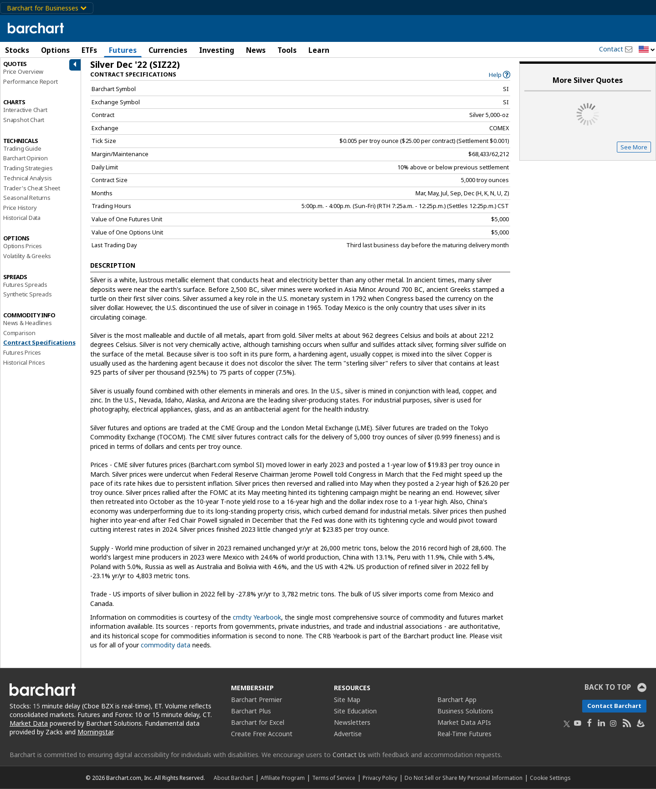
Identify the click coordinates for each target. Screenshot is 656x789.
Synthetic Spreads (27, 294)
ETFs (89, 50)
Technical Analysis (27, 178)
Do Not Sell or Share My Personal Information (464, 777)
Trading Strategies (27, 168)
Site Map (347, 699)
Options (55, 50)
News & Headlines (27, 323)
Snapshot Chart (23, 120)
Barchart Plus (251, 711)
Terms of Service (333, 777)
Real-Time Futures (464, 733)
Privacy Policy (380, 777)
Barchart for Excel (257, 722)
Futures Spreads (25, 284)
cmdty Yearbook (257, 617)
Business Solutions (465, 711)
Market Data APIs (464, 722)
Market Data (29, 723)
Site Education (355, 711)
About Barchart (233, 777)
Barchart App (457, 699)
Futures (123, 50)
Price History (19, 208)
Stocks (17, 50)
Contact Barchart (614, 706)
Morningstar (95, 732)
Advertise (348, 733)
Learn (318, 50)
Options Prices (22, 246)
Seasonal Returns (27, 197)
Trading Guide (22, 148)
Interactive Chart (25, 110)
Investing (216, 50)
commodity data (165, 645)
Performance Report (30, 81)
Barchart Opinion (25, 158)
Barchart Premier (256, 699)
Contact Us (349, 754)
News (256, 50)
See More (633, 147)
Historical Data (22, 218)
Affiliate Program (283, 777)
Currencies (168, 50)
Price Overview (23, 71)
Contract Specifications (39, 342)
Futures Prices (22, 352)
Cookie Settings (550, 777)
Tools (287, 50)
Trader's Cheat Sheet (31, 188)
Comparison (19, 333)
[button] (647, 50)
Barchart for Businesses (47, 8)
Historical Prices (24, 362)
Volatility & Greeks (27, 256)
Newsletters (352, 722)
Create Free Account (261, 733)
